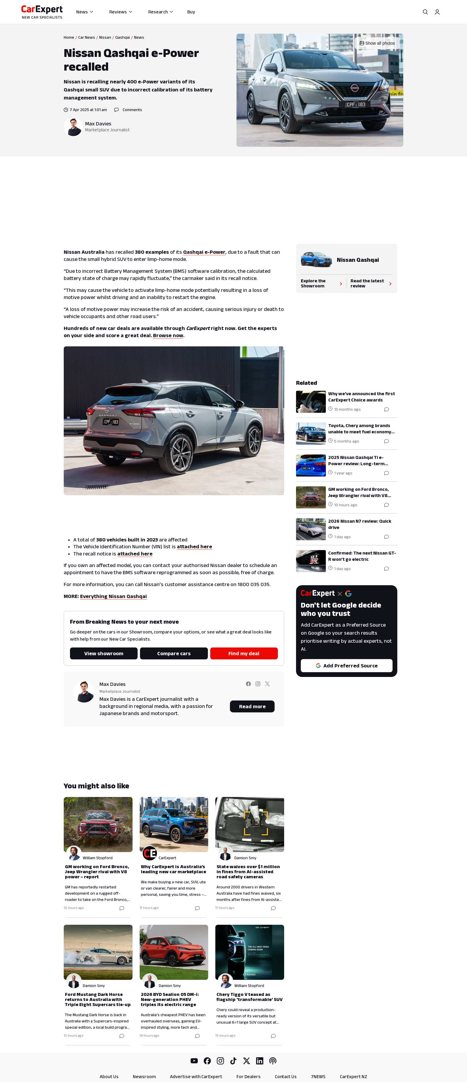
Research (161, 11)
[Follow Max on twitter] (267, 688)
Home (69, 37)
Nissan (105, 37)
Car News (86, 37)
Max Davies (98, 124)
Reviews (121, 11)
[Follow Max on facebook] (248, 688)
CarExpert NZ (353, 1076)
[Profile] (437, 12)
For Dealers (248, 1076)
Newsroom (144, 1076)
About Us (109, 1076)
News (85, 11)
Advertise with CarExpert (196, 1076)
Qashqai (122, 37)
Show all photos (377, 43)
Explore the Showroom (322, 283)
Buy (191, 11)
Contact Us (286, 1076)
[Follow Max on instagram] (258, 688)
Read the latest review (372, 283)
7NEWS (318, 1076)
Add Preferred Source (347, 666)
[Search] (425, 12)
